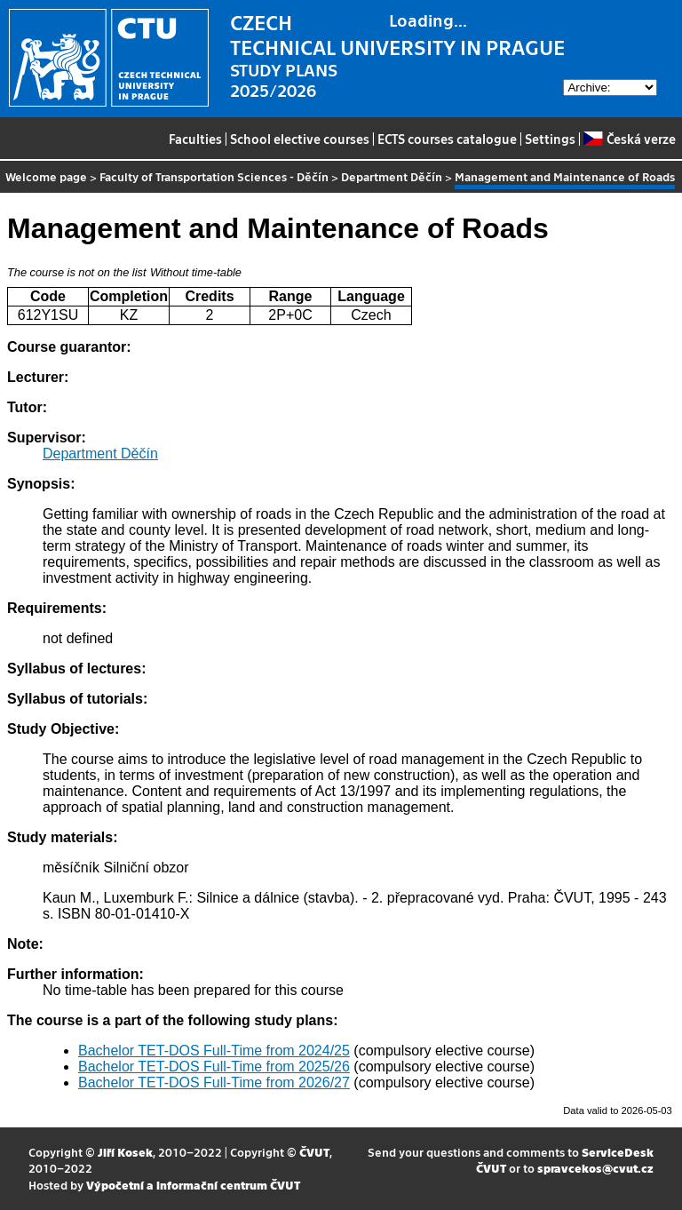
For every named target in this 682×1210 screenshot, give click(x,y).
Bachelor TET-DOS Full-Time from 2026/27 (214, 1082)
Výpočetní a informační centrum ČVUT (193, 1184)
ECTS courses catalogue (447, 139)
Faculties (195, 139)
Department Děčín (391, 176)
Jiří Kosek (125, 1151)
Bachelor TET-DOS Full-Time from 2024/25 (214, 1050)
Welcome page (46, 176)
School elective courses (299, 139)
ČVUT (314, 1151)
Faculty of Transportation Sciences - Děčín (214, 176)
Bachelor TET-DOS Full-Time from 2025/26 (214, 1066)
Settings (550, 139)
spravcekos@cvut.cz (595, 1167)
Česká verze (629, 139)
